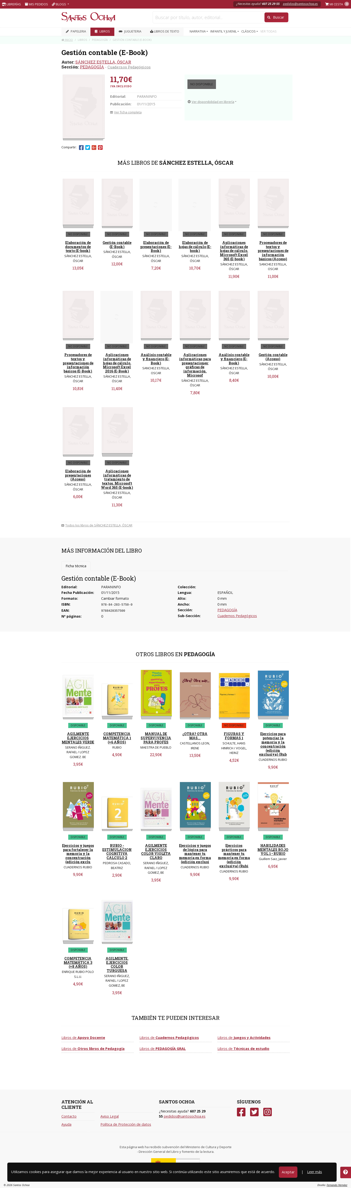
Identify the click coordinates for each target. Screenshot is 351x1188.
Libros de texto (164, 31)
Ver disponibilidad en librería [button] (211, 101)
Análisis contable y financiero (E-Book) (156, 358)
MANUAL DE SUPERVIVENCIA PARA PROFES (156, 737)
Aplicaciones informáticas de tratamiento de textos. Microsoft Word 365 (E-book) (117, 479)
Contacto (69, 1116)
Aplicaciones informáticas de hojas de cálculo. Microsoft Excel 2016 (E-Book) (117, 362)
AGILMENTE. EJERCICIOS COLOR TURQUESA (117, 964)
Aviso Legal (109, 1116)
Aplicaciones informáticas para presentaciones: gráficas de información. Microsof (195, 365)
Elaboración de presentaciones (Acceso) (78, 475)
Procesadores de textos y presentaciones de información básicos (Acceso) (273, 250)
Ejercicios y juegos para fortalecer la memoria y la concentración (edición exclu (78, 853)
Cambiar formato (115, 598)
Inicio (67, 40)
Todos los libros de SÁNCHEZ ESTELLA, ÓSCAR (96, 525)
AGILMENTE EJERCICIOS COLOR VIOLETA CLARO (156, 851)
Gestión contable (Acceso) (273, 356)
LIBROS (102, 31)
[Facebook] (241, 1112)
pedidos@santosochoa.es (300, 3)
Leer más (314, 1171)
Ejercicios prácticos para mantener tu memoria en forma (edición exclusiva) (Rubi (234, 855)
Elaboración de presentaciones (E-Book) (156, 246)
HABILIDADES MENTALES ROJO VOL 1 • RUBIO (272, 849)
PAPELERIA (76, 31)
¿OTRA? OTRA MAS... (194, 735)
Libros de (83, 1037)
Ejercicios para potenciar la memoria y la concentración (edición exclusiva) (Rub (273, 744)
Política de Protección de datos (125, 1124)
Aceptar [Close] (288, 1172)
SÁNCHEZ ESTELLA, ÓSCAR (103, 62)
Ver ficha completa (126, 112)
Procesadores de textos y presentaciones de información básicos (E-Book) (78, 362)
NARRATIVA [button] (198, 31)
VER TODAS (268, 31)
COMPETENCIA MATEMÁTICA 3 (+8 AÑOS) (78, 962)
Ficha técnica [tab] (76, 566)
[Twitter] (254, 1112)
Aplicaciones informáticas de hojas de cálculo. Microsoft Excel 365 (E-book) (234, 250)
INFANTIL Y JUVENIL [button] (223, 31)
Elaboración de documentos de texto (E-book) (78, 246)
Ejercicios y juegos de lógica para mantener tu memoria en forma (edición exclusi (195, 853)
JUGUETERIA (130, 31)
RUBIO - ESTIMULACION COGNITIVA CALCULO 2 (117, 851)
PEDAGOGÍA (92, 67)
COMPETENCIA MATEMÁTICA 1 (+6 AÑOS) (117, 737)
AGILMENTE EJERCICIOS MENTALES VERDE (78, 737)
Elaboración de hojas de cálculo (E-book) (195, 246)
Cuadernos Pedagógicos (129, 67)
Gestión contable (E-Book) (117, 244)
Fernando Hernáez (337, 1185)
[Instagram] (267, 1112)
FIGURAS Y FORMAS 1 (234, 735)
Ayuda (66, 1124)
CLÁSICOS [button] (248, 31)
